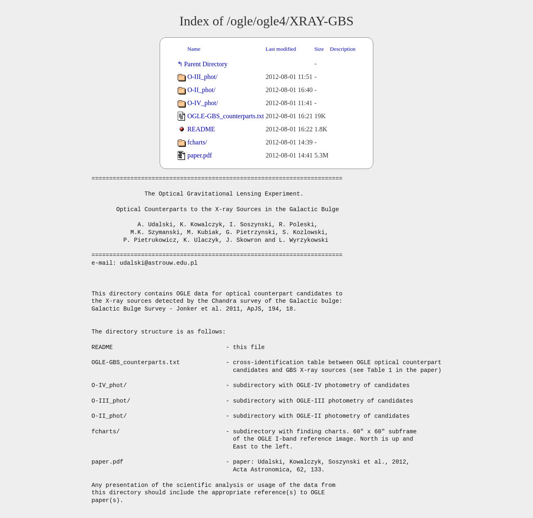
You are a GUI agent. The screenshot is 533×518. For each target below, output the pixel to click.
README (201, 129)
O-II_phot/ (201, 89)
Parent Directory (207, 64)
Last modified (281, 49)
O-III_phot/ (202, 76)
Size (319, 49)
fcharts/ (197, 142)
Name (194, 49)
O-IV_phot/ (202, 102)
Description (342, 49)
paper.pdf (199, 155)
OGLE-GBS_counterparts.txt (225, 116)
